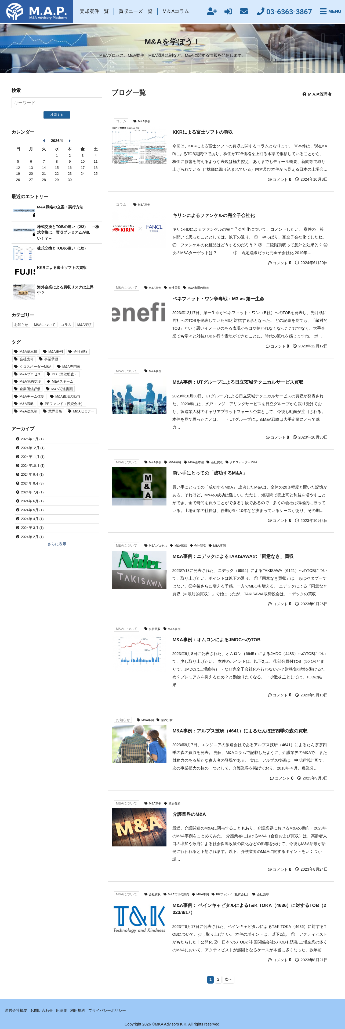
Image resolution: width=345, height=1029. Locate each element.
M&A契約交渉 (30, 382)
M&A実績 (85, 325)
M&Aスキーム (63, 382)
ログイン (225, 12)
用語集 (65, 1009)
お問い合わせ (44, 1009)
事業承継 (52, 359)
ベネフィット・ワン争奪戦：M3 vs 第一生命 (218, 298)
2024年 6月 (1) (32, 503)
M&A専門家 (72, 367)
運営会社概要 (17, 1009)
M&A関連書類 (62, 389)
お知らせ (123, 719)
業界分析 (168, 719)
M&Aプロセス (159, 545)
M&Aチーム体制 (32, 397)
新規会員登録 (208, 12)
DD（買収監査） (65, 374)
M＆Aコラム (177, 12)
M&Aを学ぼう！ (172, 41)
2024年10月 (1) (33, 467)
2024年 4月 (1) (32, 521)
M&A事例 (144, 121)
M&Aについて (126, 288)
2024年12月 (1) (33, 449)
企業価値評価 (30, 389)
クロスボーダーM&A (249, 461)
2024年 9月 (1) (32, 476)
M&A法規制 (29, 412)
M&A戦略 (176, 461)
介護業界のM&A (189, 813)
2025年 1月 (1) (32, 440)
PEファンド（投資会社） (239, 893)
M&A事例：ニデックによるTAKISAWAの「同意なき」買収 (233, 555)
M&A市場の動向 (202, 287)
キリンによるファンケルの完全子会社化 (214, 215)
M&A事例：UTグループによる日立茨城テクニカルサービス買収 (238, 381)
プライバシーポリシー (113, 1009)
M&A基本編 (199, 461)
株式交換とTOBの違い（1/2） (64, 248)
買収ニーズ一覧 (137, 12)
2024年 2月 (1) (32, 539)
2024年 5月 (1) (32, 512)
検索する (56, 115)
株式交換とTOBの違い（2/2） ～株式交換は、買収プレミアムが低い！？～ (68, 233)
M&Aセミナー (84, 412)
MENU (334, 12)
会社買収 (176, 287)
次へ (229, 978)
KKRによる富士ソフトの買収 (203, 131)
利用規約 (82, 1009)
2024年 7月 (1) (32, 494)
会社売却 (271, 893)
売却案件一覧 (96, 12)
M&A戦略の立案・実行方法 (61, 207)
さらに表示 (57, 546)
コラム (121, 121)
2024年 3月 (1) (32, 530)
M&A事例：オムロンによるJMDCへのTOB (217, 639)
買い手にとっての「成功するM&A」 (210, 472)
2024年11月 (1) (33, 458)
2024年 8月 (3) (32, 485)
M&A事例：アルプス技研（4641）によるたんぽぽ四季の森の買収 (240, 729)
